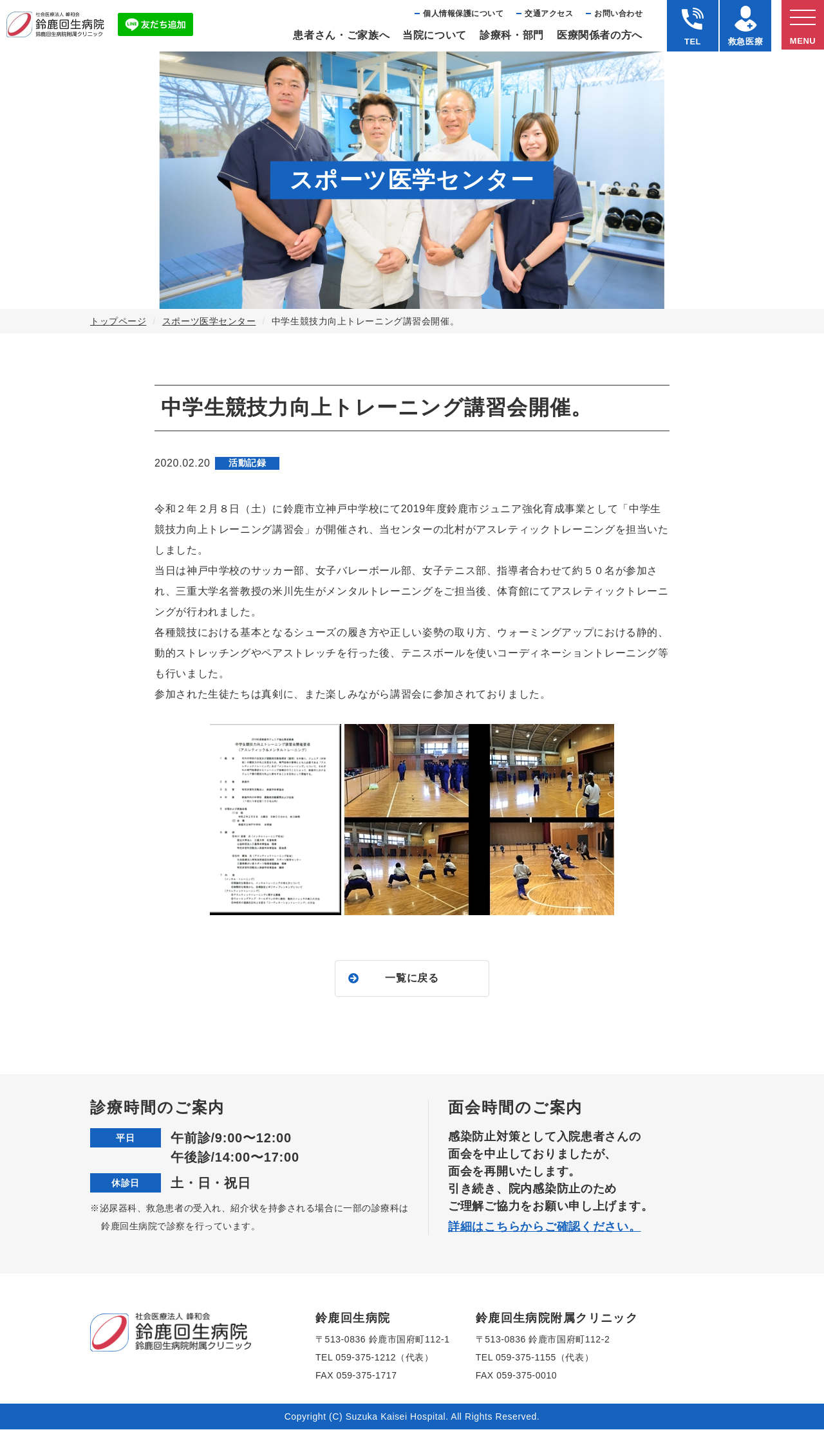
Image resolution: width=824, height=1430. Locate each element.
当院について (434, 35)
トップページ (118, 321)
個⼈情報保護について (463, 13)
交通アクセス (549, 13)
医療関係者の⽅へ (599, 35)
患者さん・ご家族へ (341, 35)
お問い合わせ (618, 13)
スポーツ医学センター (209, 321)
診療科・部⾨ (512, 35)
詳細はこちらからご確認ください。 (544, 1227)
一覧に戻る (411, 978)
